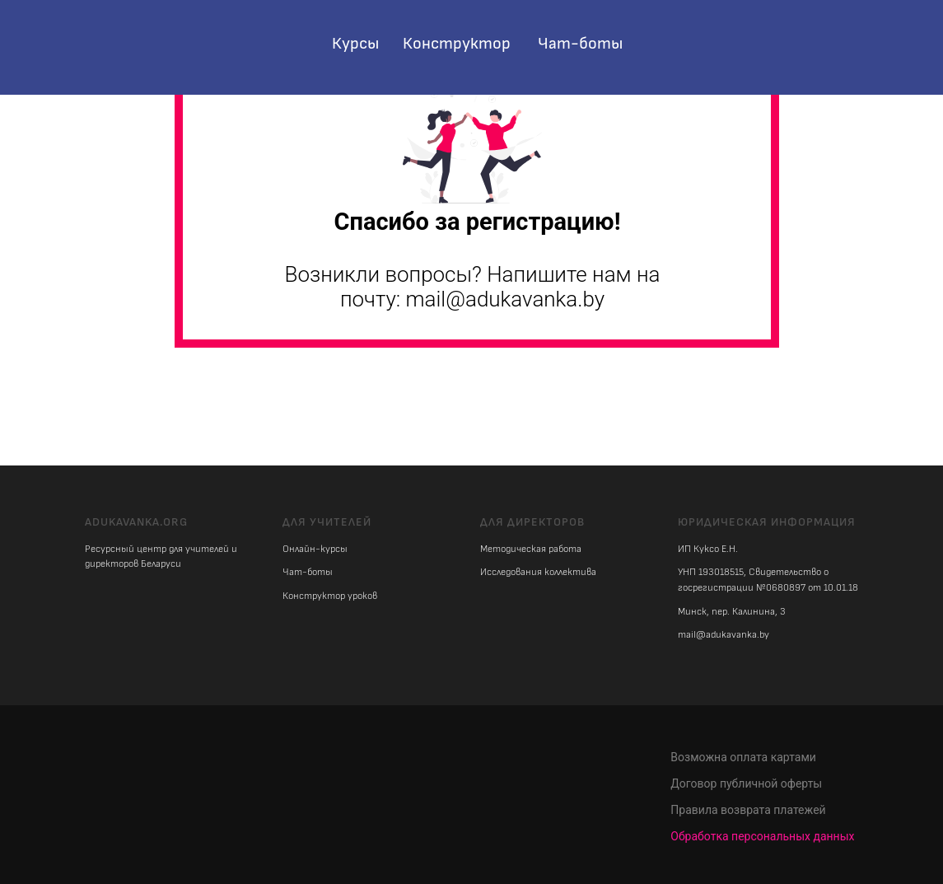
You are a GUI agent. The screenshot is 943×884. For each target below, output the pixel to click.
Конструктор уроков (329, 596)
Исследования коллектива (538, 572)
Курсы (355, 44)
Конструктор (457, 44)
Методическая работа (530, 549)
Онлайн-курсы (315, 549)
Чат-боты (580, 44)
